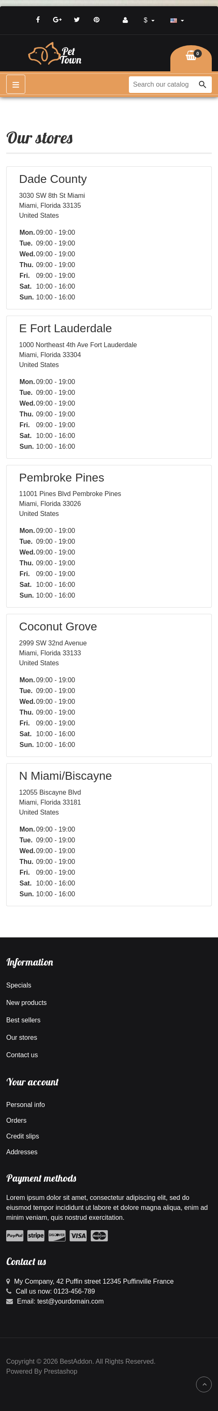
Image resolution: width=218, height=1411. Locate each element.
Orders (16, 1120)
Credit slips (22, 1136)
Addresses (22, 1152)
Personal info (25, 1104)
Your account (32, 1081)
